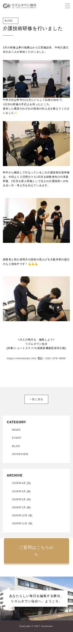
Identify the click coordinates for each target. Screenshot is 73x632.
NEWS (16, 429)
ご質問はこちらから (36, 550)
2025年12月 (20, 515)
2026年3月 (19, 491)
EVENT (17, 437)
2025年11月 (20, 523)
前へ (8, 397)
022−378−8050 (56, 358)
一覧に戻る (36, 399)
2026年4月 (19, 483)
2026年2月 (19, 499)
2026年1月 (19, 507)
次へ (65, 397)
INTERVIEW (20, 454)
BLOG (16, 446)
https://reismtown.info (21, 358)
